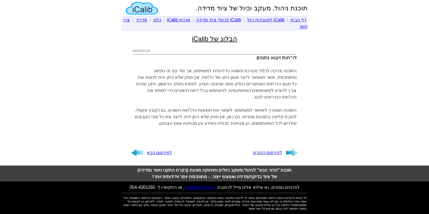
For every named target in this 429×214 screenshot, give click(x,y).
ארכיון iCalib (178, 20)
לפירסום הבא (159, 152)
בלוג (157, 20)
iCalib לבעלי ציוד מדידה (218, 20)
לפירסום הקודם (267, 152)
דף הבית (298, 20)
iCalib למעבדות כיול (266, 20)
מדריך (141, 20)
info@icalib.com (199, 187)
